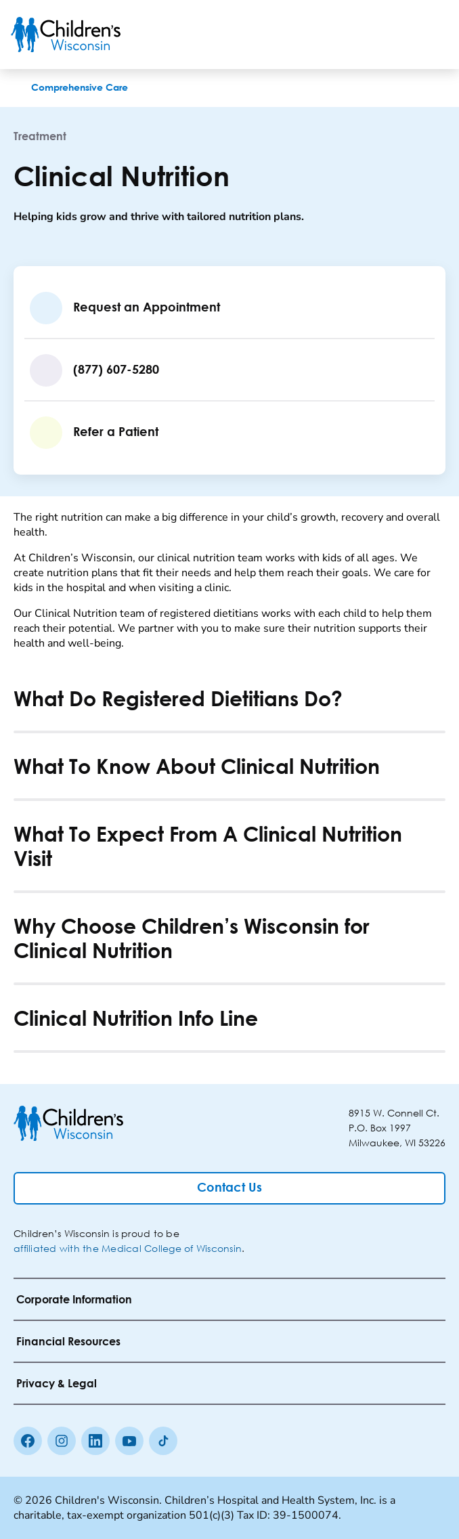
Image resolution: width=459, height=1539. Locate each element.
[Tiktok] (163, 1441)
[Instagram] (61, 1441)
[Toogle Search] (396, 34)
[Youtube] (129, 1441)
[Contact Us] (229, 1188)
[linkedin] (95, 1441)
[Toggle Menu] (432, 34)
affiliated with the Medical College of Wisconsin (128, 1248)
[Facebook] (28, 1441)
